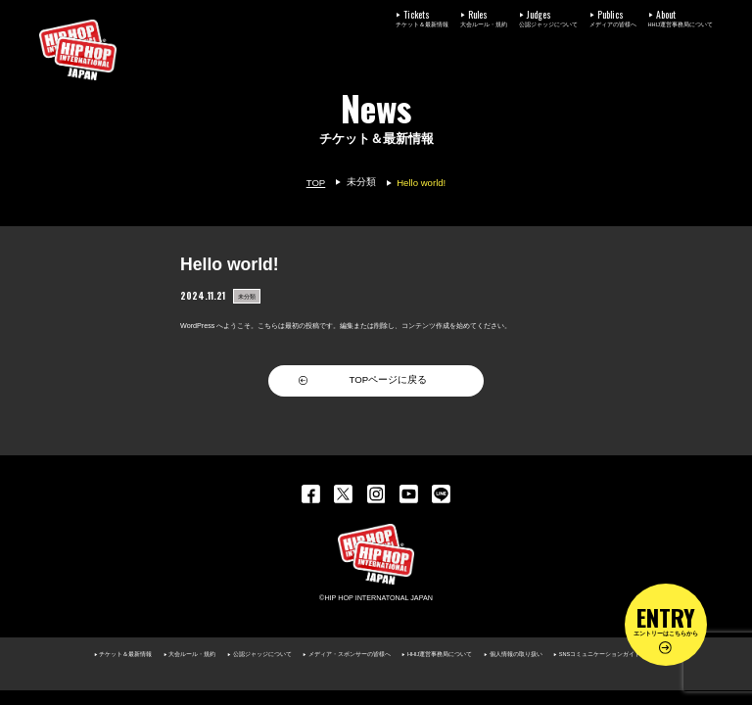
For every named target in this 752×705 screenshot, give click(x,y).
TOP (316, 182)
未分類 (361, 181)
